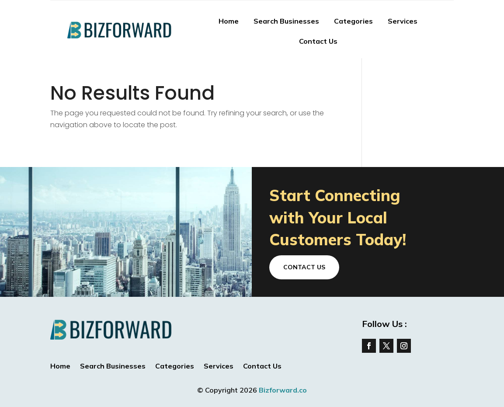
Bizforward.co (283, 390)
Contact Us (318, 41)
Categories (353, 21)
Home (229, 21)
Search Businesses (286, 21)
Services (402, 21)
